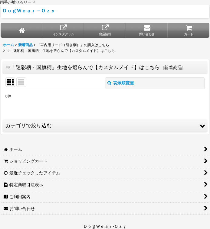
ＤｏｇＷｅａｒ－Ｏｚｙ (28, 10)
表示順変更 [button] (120, 83)
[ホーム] (21, 30)
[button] (105, 125)
